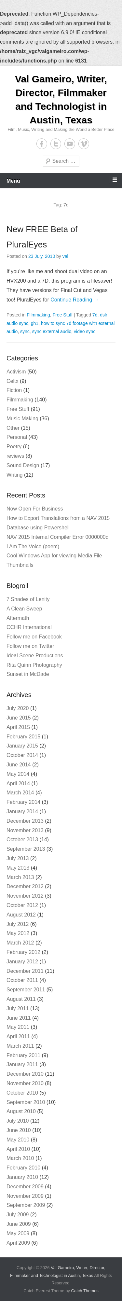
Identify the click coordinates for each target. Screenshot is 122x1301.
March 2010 (20, 1158)
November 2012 (25, 896)
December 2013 (25, 821)
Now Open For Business (35, 508)
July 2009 (18, 1214)
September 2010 (26, 1102)
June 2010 (19, 1130)
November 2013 (25, 830)
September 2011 (26, 989)
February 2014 (23, 802)
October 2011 (22, 980)
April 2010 (18, 1149)
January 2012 (22, 961)
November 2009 (25, 1196)
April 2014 (18, 783)
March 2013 (20, 877)
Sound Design (23, 465)
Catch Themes (85, 1290)
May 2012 (18, 933)
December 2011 (25, 971)
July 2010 (18, 1121)
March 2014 (20, 792)
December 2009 (25, 1186)
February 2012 (23, 952)
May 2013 (18, 868)
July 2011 (18, 1008)
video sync (84, 331)
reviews (15, 456)
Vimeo (83, 143)
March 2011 (20, 1046)
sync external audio (52, 331)
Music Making (22, 418)
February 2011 (23, 1055)
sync (25, 331)
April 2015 (18, 727)
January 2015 (22, 745)
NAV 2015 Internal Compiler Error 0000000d (58, 537)
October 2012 (22, 905)
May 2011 (18, 1027)
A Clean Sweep (24, 608)
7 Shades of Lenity (28, 599)
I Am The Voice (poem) (33, 546)
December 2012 (25, 886)
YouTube (69, 143)
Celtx (12, 381)
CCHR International (29, 627)
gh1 (34, 323)
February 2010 (23, 1167)
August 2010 (21, 1111)
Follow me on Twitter (30, 646)
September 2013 (26, 849)
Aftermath (18, 618)
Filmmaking (38, 314)
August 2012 (21, 914)
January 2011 (22, 1064)
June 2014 (19, 764)
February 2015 (23, 736)
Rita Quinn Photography (34, 665)
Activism (16, 371)
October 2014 (22, 755)
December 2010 (25, 1074)
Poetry (14, 446)
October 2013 (22, 839)
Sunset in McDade (28, 674)
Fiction (14, 390)
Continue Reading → (74, 299)
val (65, 256)
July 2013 (18, 858)
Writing (15, 475)
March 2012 (20, 942)
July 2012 (18, 924)
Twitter (55, 143)
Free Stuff (63, 314)
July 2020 (18, 708)
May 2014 (18, 774)
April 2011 (18, 1036)
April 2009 (18, 1243)
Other (13, 428)
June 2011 (19, 1018)
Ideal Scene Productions (35, 655)
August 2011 (21, 999)
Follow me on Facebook (34, 636)
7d (95, 314)
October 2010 (22, 1093)
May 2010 (18, 1139)
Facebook (41, 143)
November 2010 (25, 1083)
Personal (17, 437)
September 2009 (26, 1205)
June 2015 (19, 717)
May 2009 (18, 1233)
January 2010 (22, 1177)
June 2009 (19, 1224)
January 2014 (22, 811)
